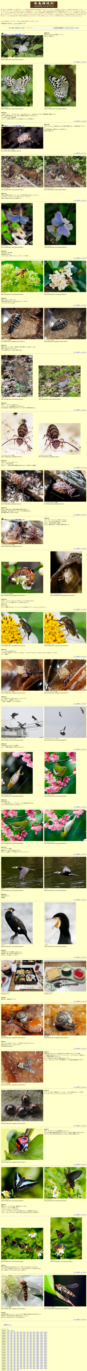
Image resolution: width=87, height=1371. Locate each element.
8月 (31, 1332)
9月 (34, 1332)
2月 (11, 1332)
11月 (8, 1330)
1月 (8, 1332)
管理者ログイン (8, 1324)
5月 (21, 1332)
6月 (24, 1332)
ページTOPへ (77, 61)
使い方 (77, 28)
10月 (37, 1332)
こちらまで (16, 23)
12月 (12, 1330)
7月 (27, 1332)
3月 (14, 1332)
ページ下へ (83, 61)
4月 (18, 1332)
